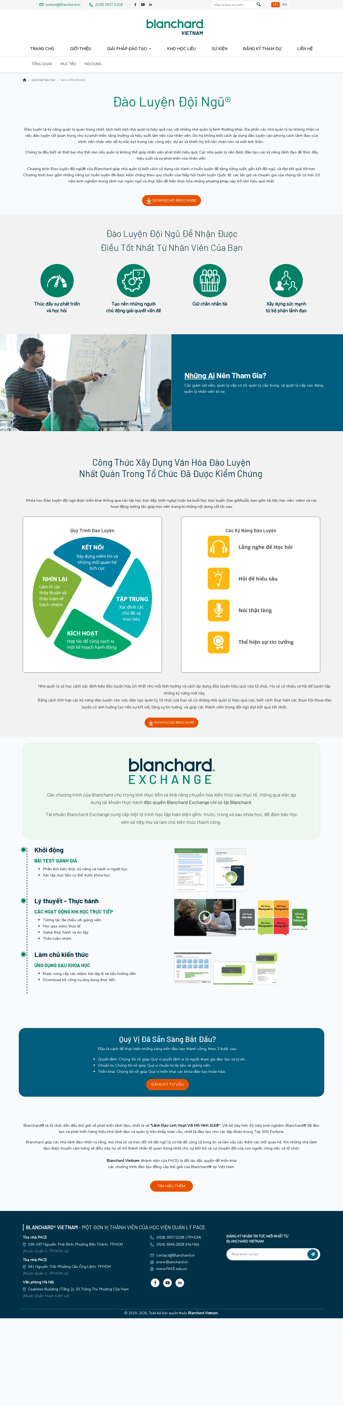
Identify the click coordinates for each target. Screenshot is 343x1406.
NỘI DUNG (93, 151)
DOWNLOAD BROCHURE (171, 288)
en (284, 4)
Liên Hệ (305, 49)
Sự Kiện (219, 49)
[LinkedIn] (150, 5)
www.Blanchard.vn (172, 1349)
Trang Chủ (42, 49)
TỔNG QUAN (42, 151)
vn (275, 4)
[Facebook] (135, 5)
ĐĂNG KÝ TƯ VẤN (167, 1172)
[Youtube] (143, 5)
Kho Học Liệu (181, 49)
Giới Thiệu (80, 49)
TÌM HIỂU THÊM (171, 1273)
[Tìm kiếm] (258, 5)
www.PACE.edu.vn (171, 1356)
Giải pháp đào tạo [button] (127, 49)
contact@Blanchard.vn (175, 1342)
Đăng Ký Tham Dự (262, 49)
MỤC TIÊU (68, 151)
